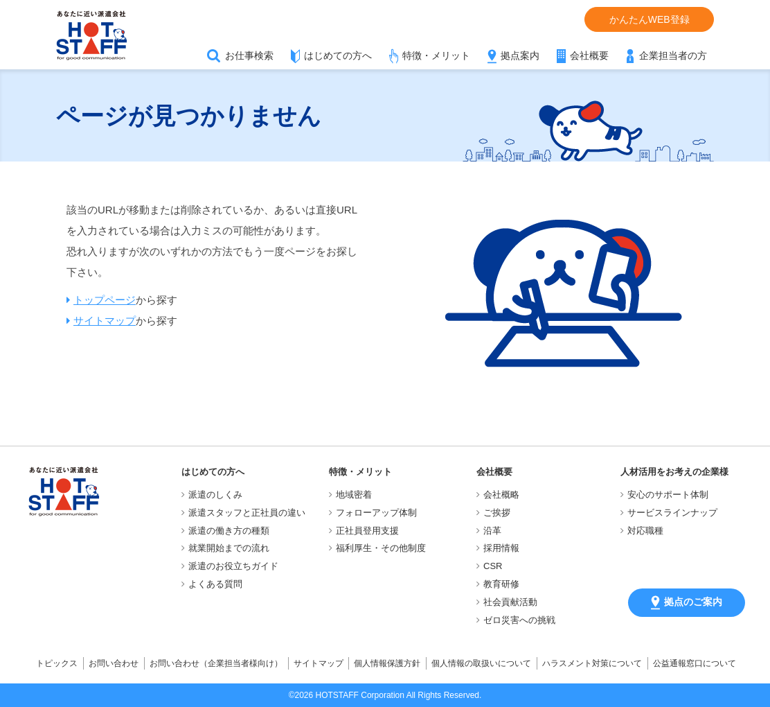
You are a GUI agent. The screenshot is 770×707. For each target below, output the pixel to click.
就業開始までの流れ (228, 548)
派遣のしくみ (215, 494)
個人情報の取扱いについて (481, 663)
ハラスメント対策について (592, 663)
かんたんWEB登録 (649, 19)
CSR (492, 566)
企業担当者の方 (673, 55)
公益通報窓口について (694, 663)
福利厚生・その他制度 (381, 548)
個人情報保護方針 (387, 663)
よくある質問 (215, 584)
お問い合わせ (113, 663)
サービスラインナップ (672, 512)
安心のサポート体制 (667, 494)
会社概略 (501, 494)
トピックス (57, 663)
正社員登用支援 (367, 530)
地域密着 (354, 494)
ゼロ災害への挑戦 (519, 620)
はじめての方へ (338, 55)
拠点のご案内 (686, 602)
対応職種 (645, 530)
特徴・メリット (436, 55)
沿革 (492, 530)
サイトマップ (104, 320)
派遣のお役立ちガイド (233, 566)
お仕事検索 (249, 55)
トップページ (104, 300)
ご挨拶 (496, 512)
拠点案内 (520, 55)
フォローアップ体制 (376, 512)
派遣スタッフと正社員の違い (246, 512)
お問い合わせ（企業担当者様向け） (216, 663)
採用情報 (501, 548)
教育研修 (501, 584)
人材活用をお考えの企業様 (674, 471)
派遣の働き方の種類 (228, 530)
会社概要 (589, 55)
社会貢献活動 (510, 602)
